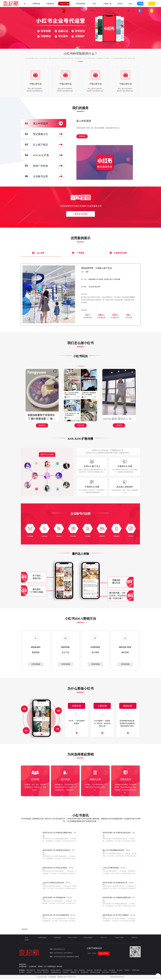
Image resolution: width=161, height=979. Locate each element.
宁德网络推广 (57, 937)
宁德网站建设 (42, 937)
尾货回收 (82, 970)
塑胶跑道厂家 (74, 972)
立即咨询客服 (35, 664)
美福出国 (90, 970)
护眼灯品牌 (135, 970)
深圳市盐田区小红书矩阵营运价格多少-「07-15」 (59, 851)
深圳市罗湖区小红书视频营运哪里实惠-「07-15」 (119, 899)
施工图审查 (98, 970)
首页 (26, 937)
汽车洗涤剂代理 (67, 970)
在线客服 (103, 953)
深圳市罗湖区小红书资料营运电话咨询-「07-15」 (119, 834)
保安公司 (46, 972)
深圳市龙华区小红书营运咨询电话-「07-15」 (59, 868)
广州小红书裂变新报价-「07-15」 (115, 868)
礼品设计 (65, 972)
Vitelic (105, 970)
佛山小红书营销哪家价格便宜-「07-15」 (117, 850)
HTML (70, 977)
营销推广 (127, 970)
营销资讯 (134, 937)
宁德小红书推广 (73, 937)
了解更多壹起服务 (80, 214)
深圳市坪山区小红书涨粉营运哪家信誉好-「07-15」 (59, 834)
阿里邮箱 (114, 972)
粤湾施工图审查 (55, 970)
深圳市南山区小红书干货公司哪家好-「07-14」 (120, 915)
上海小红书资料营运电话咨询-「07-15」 (57, 883)
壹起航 (26, 940)
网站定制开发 (30, 970)
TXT (74, 977)
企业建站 (120, 970)
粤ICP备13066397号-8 (117, 977)
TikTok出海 (37, 972)
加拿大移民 (105, 972)
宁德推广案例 (119, 937)
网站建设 (112, 970)
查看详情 (82, 136)
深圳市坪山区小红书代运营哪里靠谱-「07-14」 (59, 915)
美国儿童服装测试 (42, 970)
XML (65, 977)
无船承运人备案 (95, 972)
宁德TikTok (103, 937)
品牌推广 (29, 972)
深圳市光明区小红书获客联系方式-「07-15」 (119, 883)
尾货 (75, 970)
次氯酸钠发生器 (56, 972)
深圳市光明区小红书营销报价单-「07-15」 (58, 897)
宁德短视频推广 (88, 937)
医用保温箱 (84, 972)
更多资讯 (25, 929)
